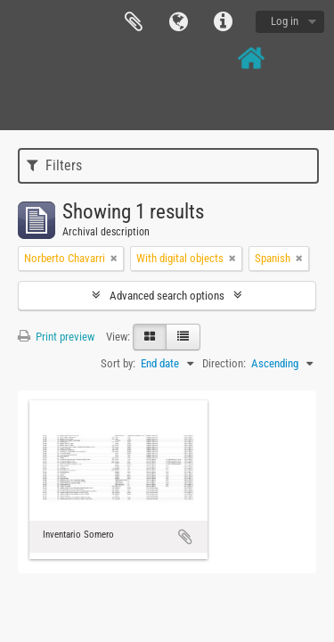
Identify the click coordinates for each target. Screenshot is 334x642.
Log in (284, 21)
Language (178, 22)
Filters (54, 165)
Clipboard (133, 22)
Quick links (222, 22)
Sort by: (118, 363)
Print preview (56, 336)
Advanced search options (167, 295)
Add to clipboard (185, 537)
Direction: (224, 363)
